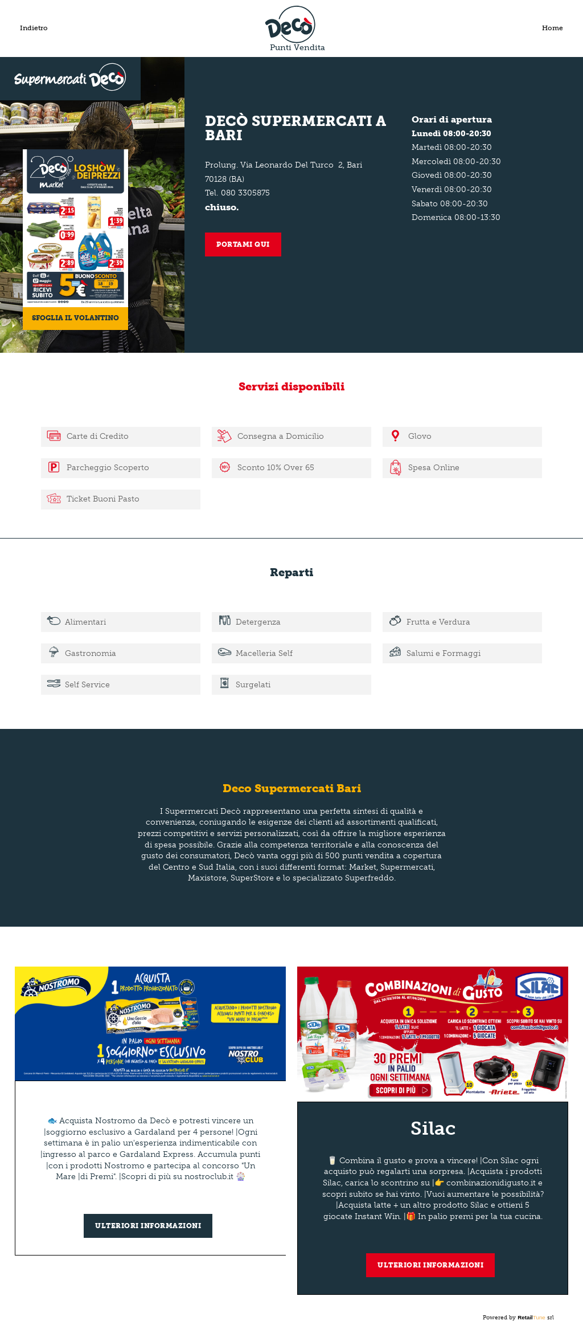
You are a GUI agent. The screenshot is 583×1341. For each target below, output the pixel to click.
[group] (150, 1111)
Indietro (34, 28)
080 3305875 (245, 193)
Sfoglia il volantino (75, 318)
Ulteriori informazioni (148, 1226)
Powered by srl (518, 1317)
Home (552, 28)
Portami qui (243, 244)
